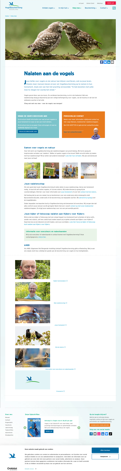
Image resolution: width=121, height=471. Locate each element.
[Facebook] (91, 433)
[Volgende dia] (79, 433)
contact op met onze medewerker (81, 206)
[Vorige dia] (25, 433)
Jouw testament (59, 325)
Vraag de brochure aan (28, 131)
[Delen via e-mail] (112, 62)
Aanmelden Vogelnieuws (100, 425)
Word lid (49, 431)
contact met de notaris (88, 192)
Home (7, 16)
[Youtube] (95, 433)
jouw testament (66, 192)
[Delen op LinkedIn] (108, 62)
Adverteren (8, 432)
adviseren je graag (85, 198)
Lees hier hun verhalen (73, 156)
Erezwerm (59, 391)
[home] (13, 6)
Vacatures (8, 425)
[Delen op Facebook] (101, 62)
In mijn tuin (63, 8)
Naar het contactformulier (73, 132)
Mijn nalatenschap (59, 303)
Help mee (76, 8)
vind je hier (42, 237)
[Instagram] (98, 433)
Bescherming (90, 8)
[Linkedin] (102, 433)
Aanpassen (105, 455)
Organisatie (8, 422)
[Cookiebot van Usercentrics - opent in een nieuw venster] (12, 467)
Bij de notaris (59, 347)
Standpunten (9, 435)
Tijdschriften (9, 430)
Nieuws (7, 417)
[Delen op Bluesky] (105, 62)
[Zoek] (114, 8)
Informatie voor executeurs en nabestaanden (59, 369)
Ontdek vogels (47, 8)
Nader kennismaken (59, 281)
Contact (103, 8)
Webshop (100, 3)
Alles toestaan (105, 449)
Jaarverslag (9, 427)
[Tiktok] (110, 433)
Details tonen (29, 467)
